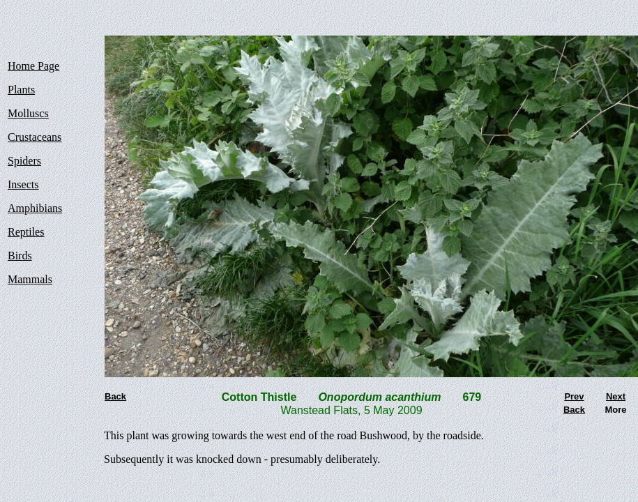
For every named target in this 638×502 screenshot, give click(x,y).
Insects (23, 184)
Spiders (24, 161)
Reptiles (26, 232)
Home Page (33, 66)
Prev (574, 396)
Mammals (30, 279)
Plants (21, 90)
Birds (20, 255)
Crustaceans (34, 137)
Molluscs (28, 113)
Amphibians (35, 208)
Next (615, 396)
